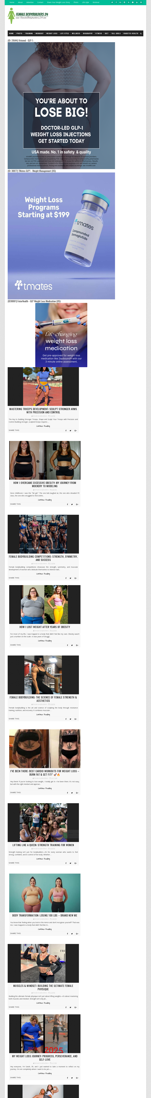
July (110, 443)
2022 (109, 565)
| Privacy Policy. (41, 1094)
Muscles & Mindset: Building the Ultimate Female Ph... (124, 491)
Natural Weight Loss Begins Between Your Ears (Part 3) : (127, 341)
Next (62, 864)
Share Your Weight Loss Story (58, 2)
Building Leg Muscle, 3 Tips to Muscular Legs (24, 917)
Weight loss (51, 30)
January (112, 558)
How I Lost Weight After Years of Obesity (77, 480)
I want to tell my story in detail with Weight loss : (130, 392)
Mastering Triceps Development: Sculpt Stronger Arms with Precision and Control (30, 409)
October (112, 436)
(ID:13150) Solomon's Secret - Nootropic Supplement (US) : (127, 402)
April (111, 450)
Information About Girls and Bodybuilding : (64, 941)
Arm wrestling (112, 152)
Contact (40, 2)
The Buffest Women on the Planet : (129, 371)
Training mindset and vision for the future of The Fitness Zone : (97, 961)
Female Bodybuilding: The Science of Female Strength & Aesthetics (30, 550)
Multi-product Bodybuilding (118, 199)
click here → (14, 1014)
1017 (56, 864)
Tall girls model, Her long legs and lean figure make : (98, 972)
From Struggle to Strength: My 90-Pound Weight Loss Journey (77, 764)
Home (12, 2)
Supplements (111, 136)
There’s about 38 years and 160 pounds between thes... (124, 528)
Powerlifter (111, 160)
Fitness (98, 30)
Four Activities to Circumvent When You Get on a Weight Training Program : (130, 414)
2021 (109, 567)
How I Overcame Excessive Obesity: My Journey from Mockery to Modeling (77, 409)
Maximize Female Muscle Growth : (64, 961)
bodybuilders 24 (17, 1094)
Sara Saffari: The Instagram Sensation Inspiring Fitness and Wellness (57, 1005)
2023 (109, 563)
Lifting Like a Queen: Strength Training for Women (30, 624)
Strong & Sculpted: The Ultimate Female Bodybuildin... (124, 517)
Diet (107, 30)
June (111, 445)
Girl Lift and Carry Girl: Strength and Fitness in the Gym (30, 764)
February (112, 455)
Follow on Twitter (124, 280)
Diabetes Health (131, 30)
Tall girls (116, 30)
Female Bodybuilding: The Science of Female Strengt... (126, 474)
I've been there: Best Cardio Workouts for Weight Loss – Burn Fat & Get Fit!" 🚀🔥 (77, 552)
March (111, 453)
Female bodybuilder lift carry (64, 951)
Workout (96, 2)
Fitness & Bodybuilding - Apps (118, 156)
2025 (109, 431)
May (111, 448)
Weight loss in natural (116, 116)
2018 (109, 575)
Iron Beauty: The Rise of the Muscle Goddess (64, 993)
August (112, 441)
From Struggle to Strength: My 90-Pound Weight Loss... (124, 504)
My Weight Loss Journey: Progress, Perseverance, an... (122, 496)
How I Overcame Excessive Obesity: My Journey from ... (124, 463)
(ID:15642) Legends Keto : (126, 361)
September (113, 438)
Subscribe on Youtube (124, 290)
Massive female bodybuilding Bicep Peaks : (96, 1004)
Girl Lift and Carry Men (116, 140)
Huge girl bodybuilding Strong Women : (97, 938)
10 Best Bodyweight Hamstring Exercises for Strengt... (126, 550)
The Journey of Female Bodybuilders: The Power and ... (124, 533)
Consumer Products (114, 179)
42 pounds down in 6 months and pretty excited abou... (124, 546)
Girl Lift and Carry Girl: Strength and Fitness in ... (126, 500)
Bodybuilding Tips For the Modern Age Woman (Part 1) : (129, 331)
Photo (76, 2)
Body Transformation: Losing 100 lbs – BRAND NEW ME (77, 624)
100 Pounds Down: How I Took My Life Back (126, 521)
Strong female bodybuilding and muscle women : (98, 993)
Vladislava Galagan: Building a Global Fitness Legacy (64, 984)
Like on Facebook (124, 285)
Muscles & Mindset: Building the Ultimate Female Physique (30, 694)
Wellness (76, 30)
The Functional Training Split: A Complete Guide (124, 542)
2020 (109, 570)
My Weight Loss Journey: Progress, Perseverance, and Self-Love (77, 694)
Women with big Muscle (64, 929)
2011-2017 (33, 1094)
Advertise (30, 2)
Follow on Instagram (124, 295)
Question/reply (112, 132)
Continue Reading (30, 429)
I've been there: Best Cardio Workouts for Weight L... (124, 478)
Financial (110, 257)
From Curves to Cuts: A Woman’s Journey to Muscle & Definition (30, 834)
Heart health (112, 234)
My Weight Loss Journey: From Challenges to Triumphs (98, 950)
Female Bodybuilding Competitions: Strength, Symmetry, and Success (30, 480)
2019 (109, 572)
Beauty (109, 175)
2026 (109, 429)
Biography (87, 30)
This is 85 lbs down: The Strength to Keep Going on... (124, 555)
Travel (109, 268)
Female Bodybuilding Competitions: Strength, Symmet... (126, 467)
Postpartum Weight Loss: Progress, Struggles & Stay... (126, 537)
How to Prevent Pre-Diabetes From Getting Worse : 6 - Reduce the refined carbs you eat (129, 353)
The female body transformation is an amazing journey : (63, 1018)
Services (128, 643)
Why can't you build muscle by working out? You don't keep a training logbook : (92, 1016)
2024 (109, 560)
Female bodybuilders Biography (119, 128)
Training (29, 30)
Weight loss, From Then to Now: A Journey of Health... (126, 513)
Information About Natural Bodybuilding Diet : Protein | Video (63, 973)
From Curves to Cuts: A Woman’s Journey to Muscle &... (125, 509)
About (20, 2)
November (113, 434)
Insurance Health (113, 195)
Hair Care (110, 191)
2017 (109, 577)
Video (109, 164)
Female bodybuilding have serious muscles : (129, 321)
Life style (85, 2)
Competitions (112, 144)
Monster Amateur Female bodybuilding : (126, 382)
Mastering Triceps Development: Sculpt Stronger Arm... (123, 458)
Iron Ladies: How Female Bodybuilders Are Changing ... (125, 524)
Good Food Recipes (114, 226)
